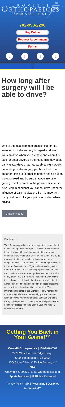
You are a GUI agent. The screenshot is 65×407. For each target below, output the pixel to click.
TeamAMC (34, 388)
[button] (32, 66)
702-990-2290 (32, 25)
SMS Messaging (35, 383)
